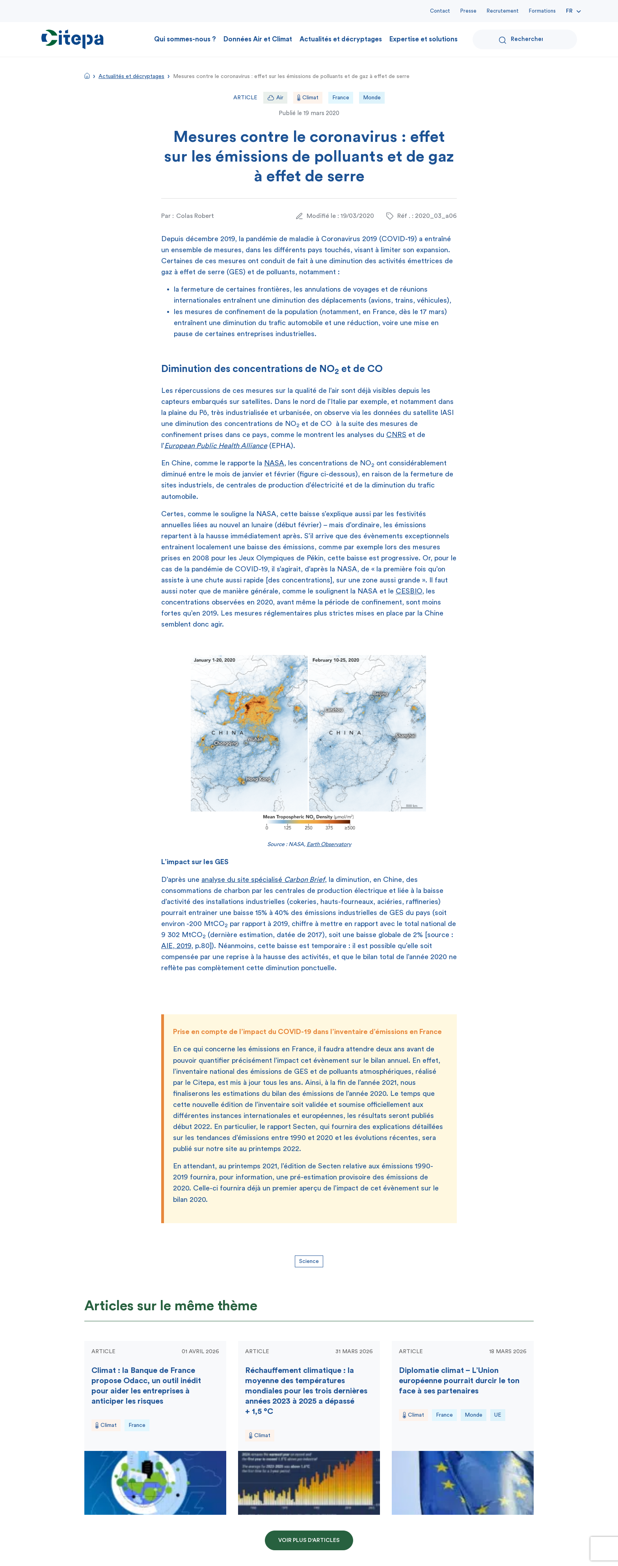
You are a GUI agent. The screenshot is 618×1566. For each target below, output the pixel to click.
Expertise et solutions (423, 39)
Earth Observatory (329, 844)
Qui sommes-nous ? (185, 39)
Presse (468, 10)
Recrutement (503, 10)
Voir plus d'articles (309, 1540)
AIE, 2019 (176, 945)
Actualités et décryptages (341, 39)
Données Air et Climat (257, 39)
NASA (274, 463)
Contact (440, 10)
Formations (542, 10)
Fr (569, 11)
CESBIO (409, 591)
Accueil (87, 76)
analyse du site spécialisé (263, 879)
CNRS (396, 434)
